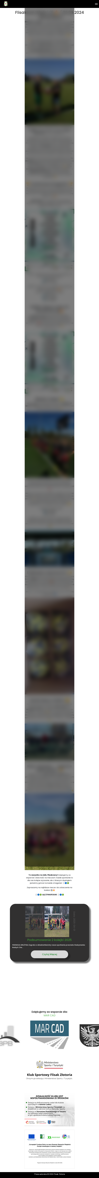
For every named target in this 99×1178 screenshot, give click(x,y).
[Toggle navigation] (96, 4)
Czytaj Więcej (49, 954)
